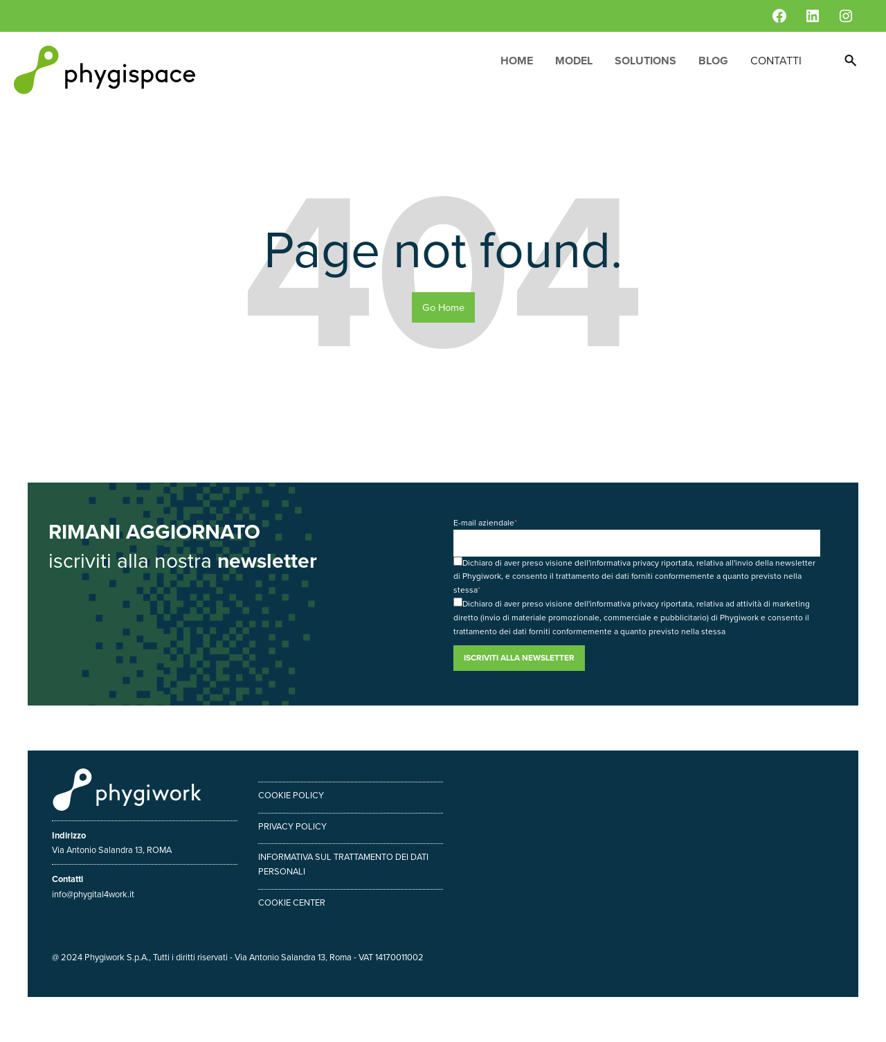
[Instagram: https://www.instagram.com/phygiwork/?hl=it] (845, 15)
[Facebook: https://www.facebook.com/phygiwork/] (779, 15)
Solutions (645, 61)
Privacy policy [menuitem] (292, 826)
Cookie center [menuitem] (291, 902)
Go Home (443, 307)
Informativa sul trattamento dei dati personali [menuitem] (343, 864)
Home (516, 61)
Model (574, 61)
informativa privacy (624, 563)
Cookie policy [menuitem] (291, 795)
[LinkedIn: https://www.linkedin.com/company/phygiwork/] (812, 15)
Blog (713, 61)
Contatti (776, 61)
